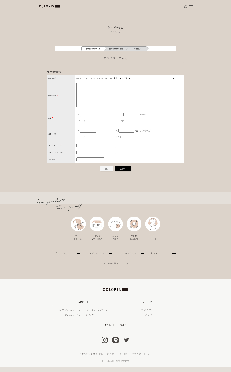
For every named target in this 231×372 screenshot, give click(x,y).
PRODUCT (148, 307)
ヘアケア (147, 319)
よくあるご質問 (111, 268)
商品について (62, 258)
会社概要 (123, 358)
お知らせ (110, 329)
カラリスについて (70, 314)
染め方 (154, 258)
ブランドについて (128, 258)
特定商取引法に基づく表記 (91, 358)
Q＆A (123, 329)
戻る (107, 173)
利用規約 (111, 358)
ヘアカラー (147, 314)
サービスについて (96, 258)
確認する (123, 173)
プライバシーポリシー (141, 358)
